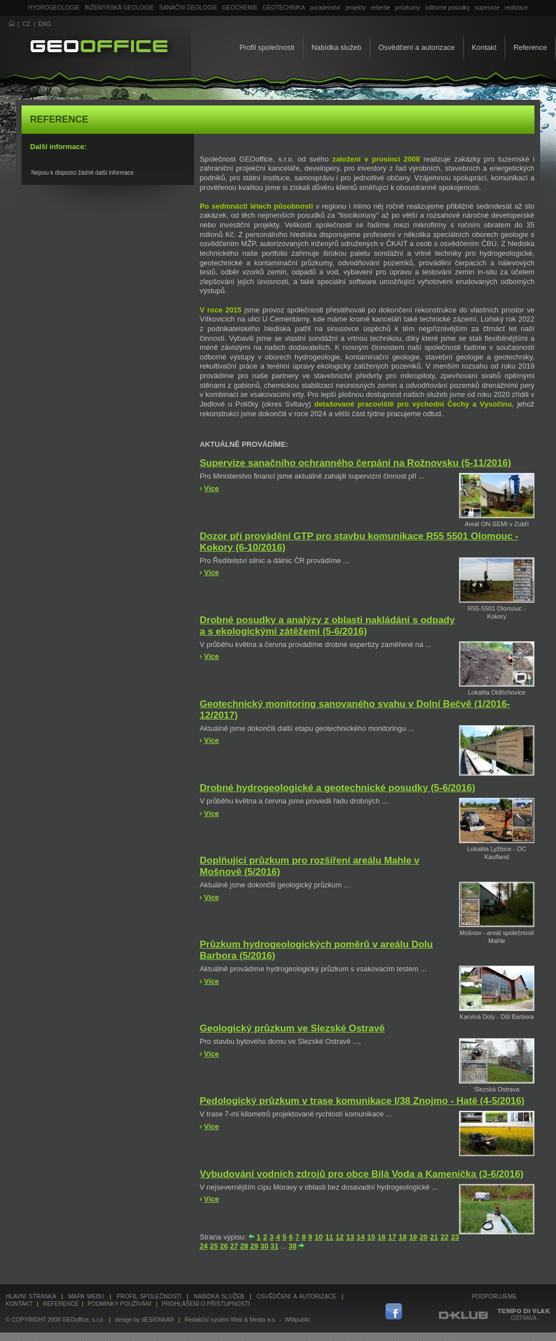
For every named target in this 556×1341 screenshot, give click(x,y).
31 (275, 1246)
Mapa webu (86, 1296)
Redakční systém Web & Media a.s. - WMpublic (247, 1320)
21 (434, 1237)
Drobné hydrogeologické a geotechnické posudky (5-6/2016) (337, 787)
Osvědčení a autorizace (416, 47)
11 (329, 1237)
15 (371, 1237)
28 (244, 1246)
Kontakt (484, 47)
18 (403, 1237)
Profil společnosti (266, 47)
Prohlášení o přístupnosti (206, 1304)
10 (319, 1237)
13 (350, 1237)
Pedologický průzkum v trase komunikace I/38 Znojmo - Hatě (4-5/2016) (362, 1100)
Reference (530, 47)
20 (423, 1237)
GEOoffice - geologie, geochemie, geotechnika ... (99, 47)
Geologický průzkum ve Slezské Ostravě (292, 1028)
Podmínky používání (119, 1304)
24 (204, 1246)
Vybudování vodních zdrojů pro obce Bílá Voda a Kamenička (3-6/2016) (362, 1174)
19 (413, 1237)
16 (382, 1237)
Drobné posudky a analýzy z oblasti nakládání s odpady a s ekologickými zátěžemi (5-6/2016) (327, 626)
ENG (45, 24)
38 (293, 1246)
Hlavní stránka (31, 1296)
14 (361, 1237)
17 (392, 1237)
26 (224, 1246)
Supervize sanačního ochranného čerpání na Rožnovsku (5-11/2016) (355, 463)
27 (234, 1246)
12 (340, 1237)
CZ (27, 24)
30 (264, 1246)
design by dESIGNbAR (144, 1320)
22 (444, 1237)
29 (254, 1246)
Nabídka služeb (336, 47)
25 (214, 1246)
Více (211, 488)
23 (455, 1237)
